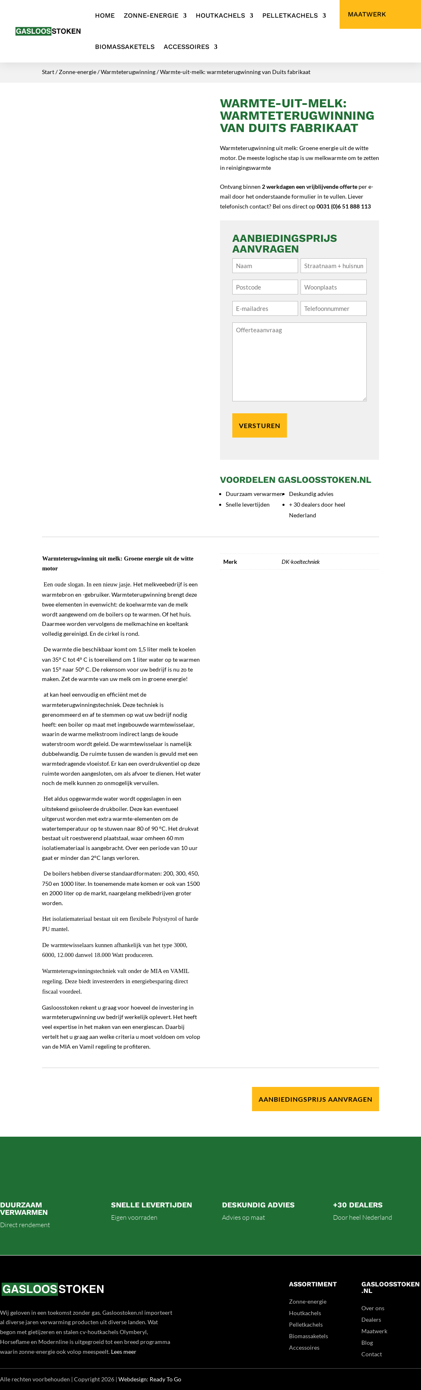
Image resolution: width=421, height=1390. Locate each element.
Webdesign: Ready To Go (149, 1379)
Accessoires (186, 47)
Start (48, 71)
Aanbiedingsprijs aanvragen (315, 1099)
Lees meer (123, 1351)
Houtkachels (220, 15)
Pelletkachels (290, 15)
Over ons (372, 1307)
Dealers (371, 1319)
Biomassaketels (125, 47)
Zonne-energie (151, 15)
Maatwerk (367, 15)
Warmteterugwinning (128, 71)
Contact (371, 1354)
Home (105, 15)
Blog (367, 1342)
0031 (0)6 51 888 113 (344, 206)
